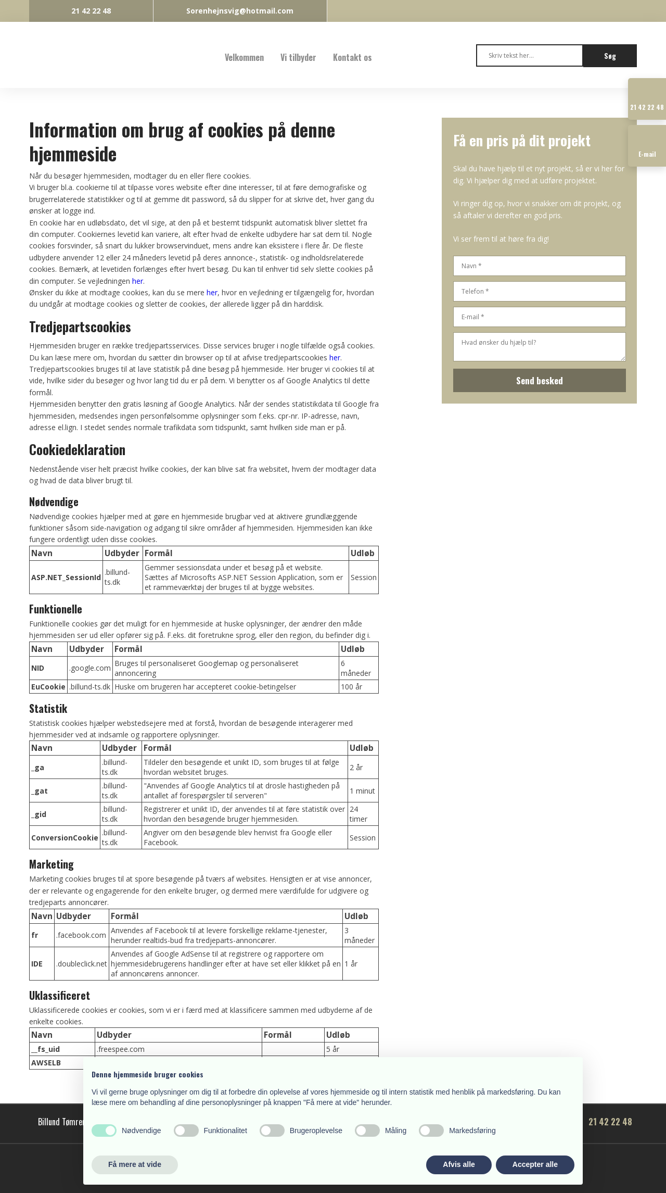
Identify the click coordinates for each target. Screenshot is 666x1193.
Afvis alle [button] (459, 1164)
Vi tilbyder (298, 57)
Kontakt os (352, 57)
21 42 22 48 (610, 1121)
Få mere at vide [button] (134, 1164)
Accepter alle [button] (535, 1164)
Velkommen (244, 57)
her (137, 281)
